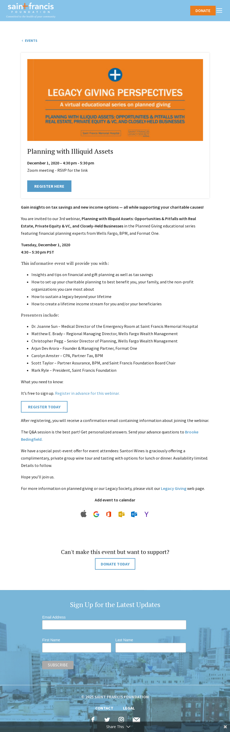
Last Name (124, 640)
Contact (104, 708)
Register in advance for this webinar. (87, 393)
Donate (202, 10)
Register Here (49, 186)
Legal (129, 708)
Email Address (53, 617)
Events (30, 40)
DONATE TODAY (115, 564)
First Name (51, 640)
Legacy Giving (173, 488)
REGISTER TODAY (44, 406)
